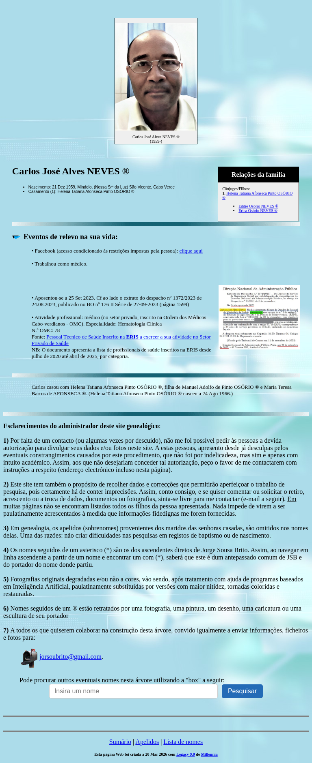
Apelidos (147, 741)
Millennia (209, 754)
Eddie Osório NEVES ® (258, 206)
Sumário (120, 741)
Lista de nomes (183, 741)
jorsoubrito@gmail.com (61, 656)
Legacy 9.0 (185, 754)
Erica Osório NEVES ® (257, 210)
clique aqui (191, 251)
